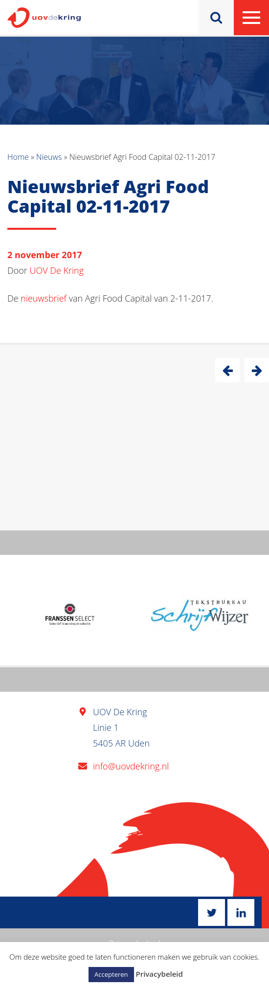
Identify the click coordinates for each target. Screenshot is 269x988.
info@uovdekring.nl (131, 766)
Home (18, 157)
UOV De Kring (57, 270)
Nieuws (49, 157)
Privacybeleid (158, 974)
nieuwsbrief (44, 298)
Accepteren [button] (111, 974)
